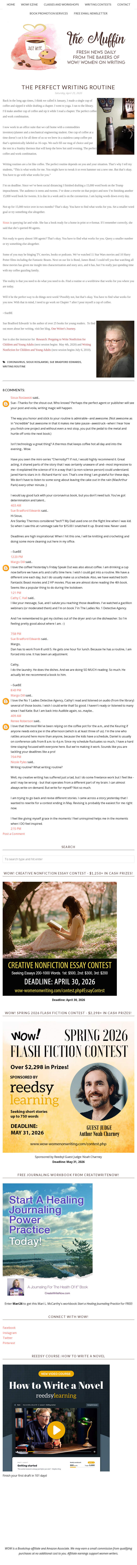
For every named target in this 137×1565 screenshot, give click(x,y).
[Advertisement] (68, 1512)
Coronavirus (16, 362)
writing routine (14, 366)
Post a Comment (14, 834)
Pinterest (9, 1343)
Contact (123, 4)
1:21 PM (16, 593)
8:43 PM (16, 690)
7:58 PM (16, 634)
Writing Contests (98, 4)
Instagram (10, 1333)
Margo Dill (18, 562)
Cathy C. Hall (19, 598)
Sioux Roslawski (37, 362)
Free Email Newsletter (90, 13)
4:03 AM (16, 505)
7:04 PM (16, 757)
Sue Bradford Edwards (65, 362)
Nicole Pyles (19, 762)
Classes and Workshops (61, 4)
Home (11, 4)
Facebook (9, 1328)
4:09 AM (16, 716)
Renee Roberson (22, 721)
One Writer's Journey (63, 328)
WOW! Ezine (29, 4)
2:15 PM (16, 829)
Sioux (6, 222)
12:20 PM (17, 557)
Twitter (7, 1338)
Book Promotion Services (49, 13)
